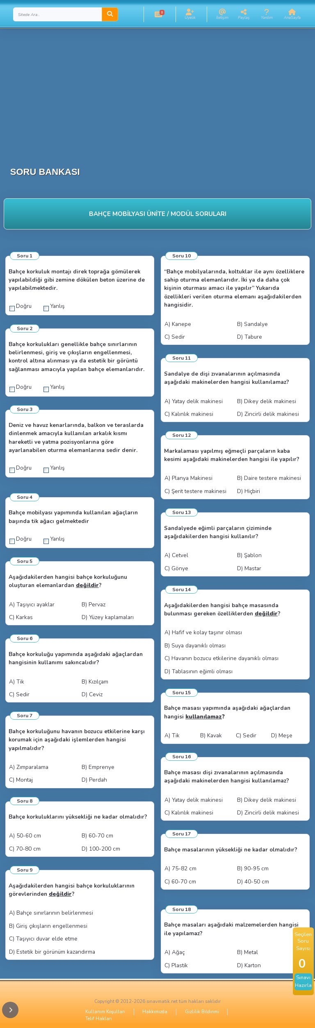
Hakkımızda (154, 1012)
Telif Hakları (98, 1019)
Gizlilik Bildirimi (202, 1012)
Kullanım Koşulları (105, 1012)
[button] (158, 14)
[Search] (57, 14)
